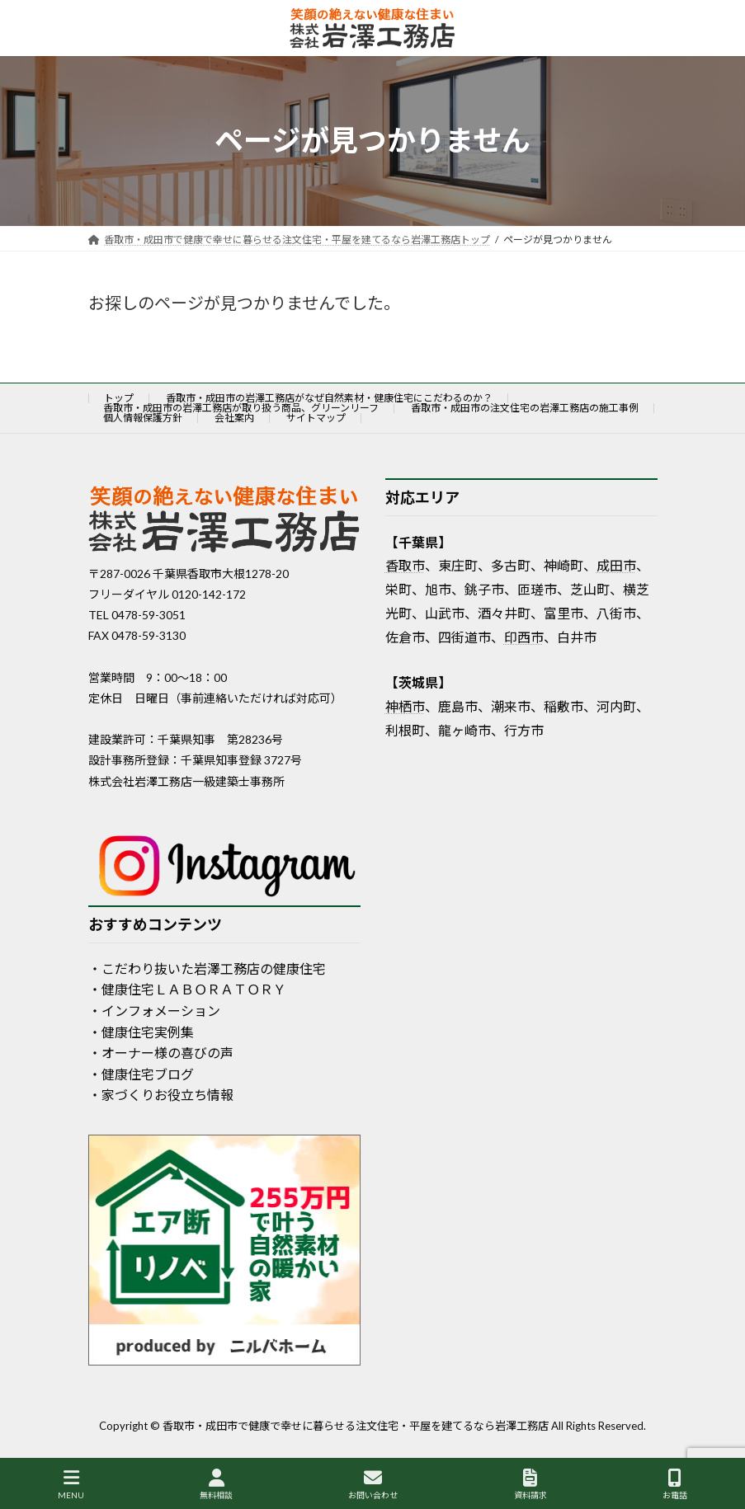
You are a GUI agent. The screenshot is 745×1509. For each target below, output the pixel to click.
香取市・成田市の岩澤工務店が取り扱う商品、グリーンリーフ (241, 408)
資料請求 (530, 1484)
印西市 (524, 636)
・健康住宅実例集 (141, 1031)
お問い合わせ (373, 1484)
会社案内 (234, 417)
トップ (119, 398)
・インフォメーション (154, 1010)
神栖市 (405, 705)
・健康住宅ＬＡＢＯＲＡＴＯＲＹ (187, 989)
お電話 (674, 1484)
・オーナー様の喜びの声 (160, 1052)
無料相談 (216, 1484)
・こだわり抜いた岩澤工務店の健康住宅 (207, 967)
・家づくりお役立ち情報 (160, 1094)
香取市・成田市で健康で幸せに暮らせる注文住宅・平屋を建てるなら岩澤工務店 (356, 1425)
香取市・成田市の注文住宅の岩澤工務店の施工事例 (525, 408)
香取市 (405, 565)
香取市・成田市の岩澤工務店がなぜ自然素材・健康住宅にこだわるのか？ (329, 398)
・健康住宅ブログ (141, 1073)
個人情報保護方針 (142, 417)
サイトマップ (316, 417)
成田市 (616, 565)
